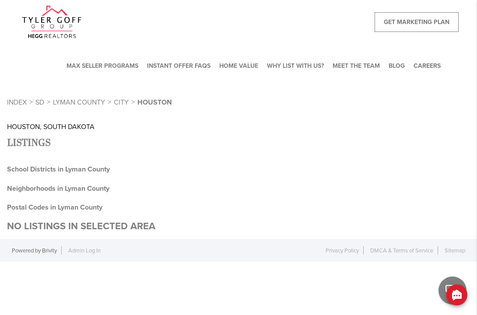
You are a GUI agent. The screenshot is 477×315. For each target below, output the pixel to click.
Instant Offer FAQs (178, 65)
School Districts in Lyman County (58, 169)
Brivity (49, 250)
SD (39, 102)
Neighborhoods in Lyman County (58, 188)
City (121, 102)
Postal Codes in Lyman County (54, 207)
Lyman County (79, 102)
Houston (154, 102)
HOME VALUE (238, 65)
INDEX (17, 102)
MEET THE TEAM (356, 65)
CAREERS (427, 65)
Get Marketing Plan (416, 22)
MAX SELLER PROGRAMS (102, 65)
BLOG (397, 65)
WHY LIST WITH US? (295, 65)
